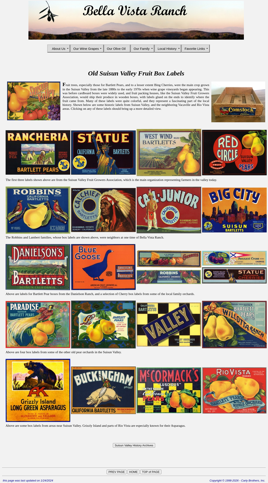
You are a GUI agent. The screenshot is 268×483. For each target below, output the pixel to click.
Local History (168, 48)
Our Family (142, 48)
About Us (58, 48)
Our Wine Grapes (87, 48)
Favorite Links (196, 48)
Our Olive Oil (117, 48)
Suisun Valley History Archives (134, 445)
